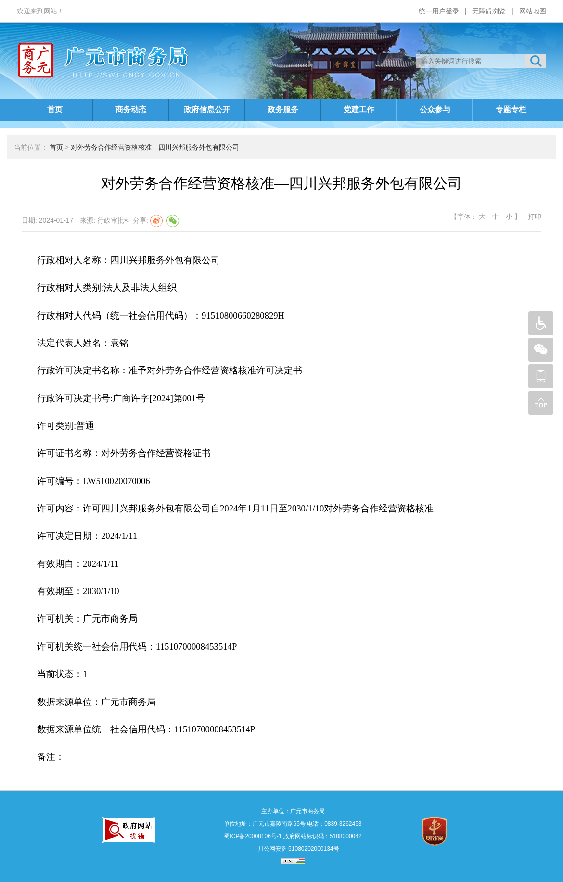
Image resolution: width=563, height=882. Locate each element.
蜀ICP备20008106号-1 (253, 836)
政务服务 (283, 109)
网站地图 (532, 11)
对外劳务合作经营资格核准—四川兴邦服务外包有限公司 (155, 147)
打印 (533, 216)
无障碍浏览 (489, 11)
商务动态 (130, 109)
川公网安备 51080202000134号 (297, 848)
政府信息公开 (207, 109)
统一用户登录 (439, 11)
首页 (55, 109)
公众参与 (435, 109)
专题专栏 (511, 109)
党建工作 (359, 109)
